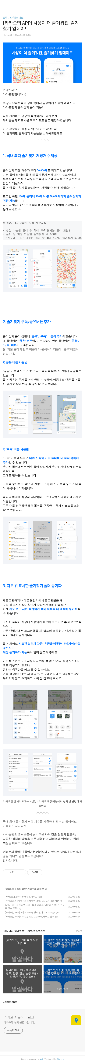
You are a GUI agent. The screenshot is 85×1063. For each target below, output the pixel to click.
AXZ (41, 1059)
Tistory (60, 1059)
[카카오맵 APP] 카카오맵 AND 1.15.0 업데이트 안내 (29, 916)
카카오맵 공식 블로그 (19, 1017)
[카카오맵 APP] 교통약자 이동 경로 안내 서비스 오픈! (30, 912)
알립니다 (10, 889)
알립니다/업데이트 (13, 18)
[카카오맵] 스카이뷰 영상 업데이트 (21, 896)
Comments (10, 1002)
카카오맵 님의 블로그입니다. (19, 1022)
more (79, 930)
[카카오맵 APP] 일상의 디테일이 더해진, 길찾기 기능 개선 (32, 900)
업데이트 (21, 889)
